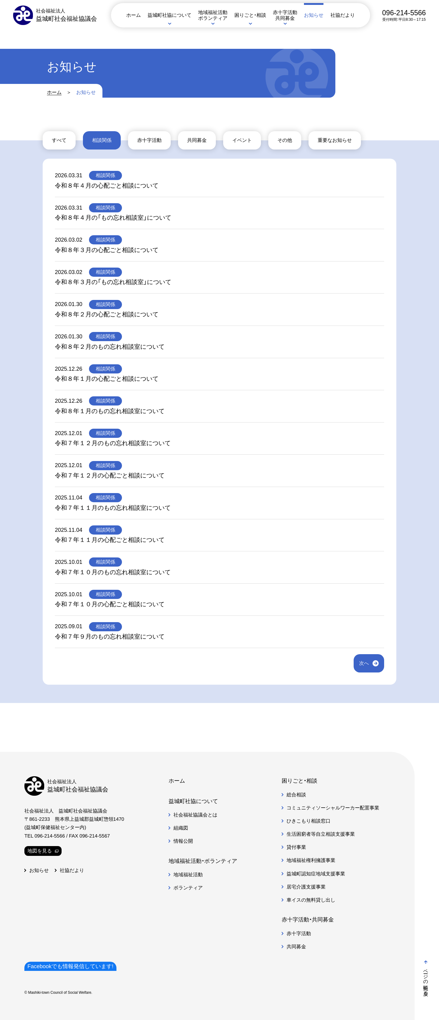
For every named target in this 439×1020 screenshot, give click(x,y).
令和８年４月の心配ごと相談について (107, 185)
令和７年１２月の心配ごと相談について (110, 475)
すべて (59, 140)
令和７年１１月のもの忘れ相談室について (113, 507)
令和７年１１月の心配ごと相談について (110, 539)
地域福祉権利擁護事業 (311, 860)
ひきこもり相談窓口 (308, 821)
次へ (364, 663)
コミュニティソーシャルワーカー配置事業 (333, 807)
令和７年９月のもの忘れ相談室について (110, 636)
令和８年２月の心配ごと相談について (107, 314)
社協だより (72, 870)
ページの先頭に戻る (425, 977)
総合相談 (296, 794)
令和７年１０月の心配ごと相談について (110, 604)
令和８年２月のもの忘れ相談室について (110, 346)
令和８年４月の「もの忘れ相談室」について (113, 217)
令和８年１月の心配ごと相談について (107, 378)
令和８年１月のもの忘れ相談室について (110, 411)
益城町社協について (193, 801)
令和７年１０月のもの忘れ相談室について (113, 572)
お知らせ (39, 870)
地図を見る (43, 850)
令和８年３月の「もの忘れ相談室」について (113, 282)
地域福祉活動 (188, 874)
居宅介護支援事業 (306, 886)
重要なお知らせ (335, 140)
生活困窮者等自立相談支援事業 (321, 834)
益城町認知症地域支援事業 (316, 873)
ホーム (54, 92)
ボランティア (188, 887)
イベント (242, 140)
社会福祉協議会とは (195, 814)
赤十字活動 (149, 140)
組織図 (180, 828)
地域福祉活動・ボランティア (203, 861)
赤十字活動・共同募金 (308, 920)
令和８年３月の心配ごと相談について (107, 250)
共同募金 (197, 140)
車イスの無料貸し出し (311, 900)
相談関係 (102, 140)
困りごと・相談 (299, 781)
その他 (284, 140)
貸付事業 (296, 847)
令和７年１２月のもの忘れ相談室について (113, 443)
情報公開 (183, 841)
